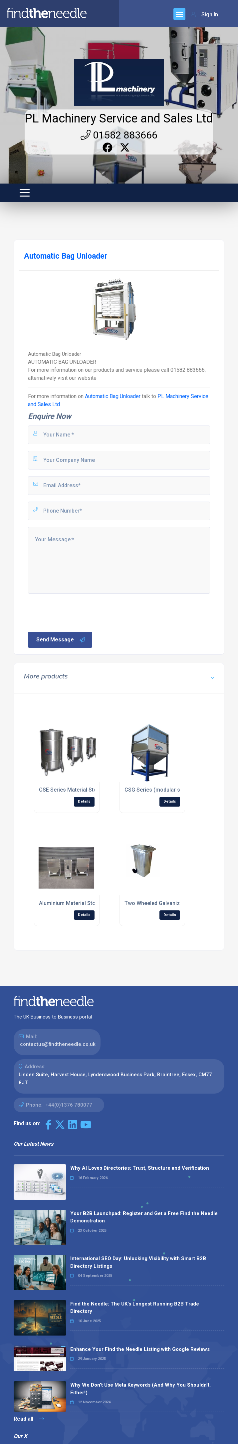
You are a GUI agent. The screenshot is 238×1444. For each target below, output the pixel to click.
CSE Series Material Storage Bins (79, 790)
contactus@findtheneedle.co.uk (58, 1044)
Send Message (61, 639)
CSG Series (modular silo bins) (162, 790)
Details (84, 801)
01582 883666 (119, 135)
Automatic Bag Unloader (112, 396)
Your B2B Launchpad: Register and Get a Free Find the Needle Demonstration (144, 1217)
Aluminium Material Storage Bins (79, 903)
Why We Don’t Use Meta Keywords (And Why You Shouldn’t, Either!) (140, 1389)
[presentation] (77, 612)
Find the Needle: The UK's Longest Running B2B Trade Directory (134, 1308)
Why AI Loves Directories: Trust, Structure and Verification (139, 1168)
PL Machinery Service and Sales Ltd (119, 118)
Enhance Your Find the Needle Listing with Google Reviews (140, 1349)
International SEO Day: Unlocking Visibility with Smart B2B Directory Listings (138, 1262)
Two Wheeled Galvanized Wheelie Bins (171, 903)
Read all (29, 1419)
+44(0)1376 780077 (68, 1105)
